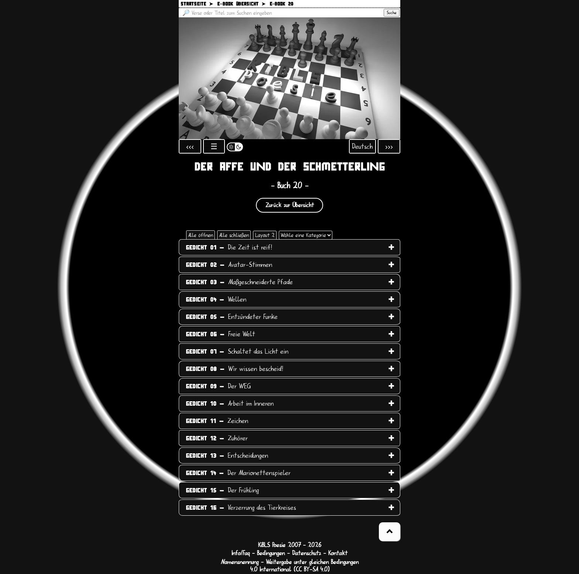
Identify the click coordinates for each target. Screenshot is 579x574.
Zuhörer (217, 438)
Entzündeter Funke (232, 316)
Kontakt (337, 553)
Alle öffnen (200, 235)
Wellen (216, 299)
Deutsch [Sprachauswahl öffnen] (362, 146)
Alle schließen (234, 235)
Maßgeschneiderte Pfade (239, 282)
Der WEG (218, 386)
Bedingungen (271, 553)
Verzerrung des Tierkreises (241, 507)
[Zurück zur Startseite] (289, 78)
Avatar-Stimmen (229, 264)
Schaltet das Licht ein (237, 351)
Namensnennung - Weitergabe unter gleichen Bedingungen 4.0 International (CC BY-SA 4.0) (290, 566)
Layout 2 (264, 235)
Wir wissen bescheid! (234, 368)
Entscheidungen (227, 455)
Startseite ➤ (197, 4)
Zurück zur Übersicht (289, 205)
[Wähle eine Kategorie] (305, 235)
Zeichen (217, 421)
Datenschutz (306, 553)
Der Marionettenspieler (238, 473)
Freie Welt (220, 334)
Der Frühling (222, 490)
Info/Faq (241, 553)
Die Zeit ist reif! (229, 247)
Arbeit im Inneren (230, 403)
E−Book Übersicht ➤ (241, 4)
